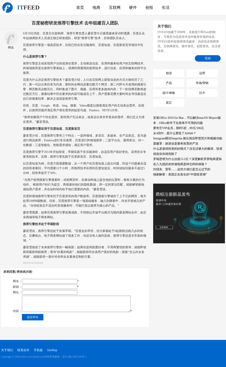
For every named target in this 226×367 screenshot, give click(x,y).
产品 (169, 83)
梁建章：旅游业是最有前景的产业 (175, 143)
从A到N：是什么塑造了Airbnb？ (174, 133)
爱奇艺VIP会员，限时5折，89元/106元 (178, 128)
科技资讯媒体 (7, 7)
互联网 (115, 7)
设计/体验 (168, 92)
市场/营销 (202, 83)
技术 (202, 92)
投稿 (208, 58)
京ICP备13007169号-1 (74, 356)
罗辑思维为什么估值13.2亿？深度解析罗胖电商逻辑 (187, 159)
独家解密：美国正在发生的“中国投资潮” (180, 174)
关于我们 (7, 350)
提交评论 (32, 317)
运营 (202, 73)
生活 (166, 7)
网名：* (46, 281)
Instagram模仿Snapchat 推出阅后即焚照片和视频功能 (187, 138)
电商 (96, 7)
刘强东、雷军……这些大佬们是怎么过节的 (181, 169)
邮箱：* (46, 287)
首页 (80, 7)
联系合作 (23, 350)
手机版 (38, 350)
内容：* (72, 304)
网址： (45, 292)
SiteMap (52, 350)
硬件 (133, 7)
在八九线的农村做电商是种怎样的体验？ (180, 164)
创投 (149, 7)
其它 (169, 102)
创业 (169, 73)
